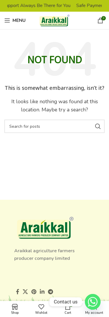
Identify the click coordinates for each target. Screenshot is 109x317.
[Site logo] (54, 20)
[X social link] (25, 291)
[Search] (54, 126)
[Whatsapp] (93, 302)
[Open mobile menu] (14, 20)
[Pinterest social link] (34, 291)
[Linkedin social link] (42, 291)
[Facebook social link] (17, 291)
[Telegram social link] (50, 291)
